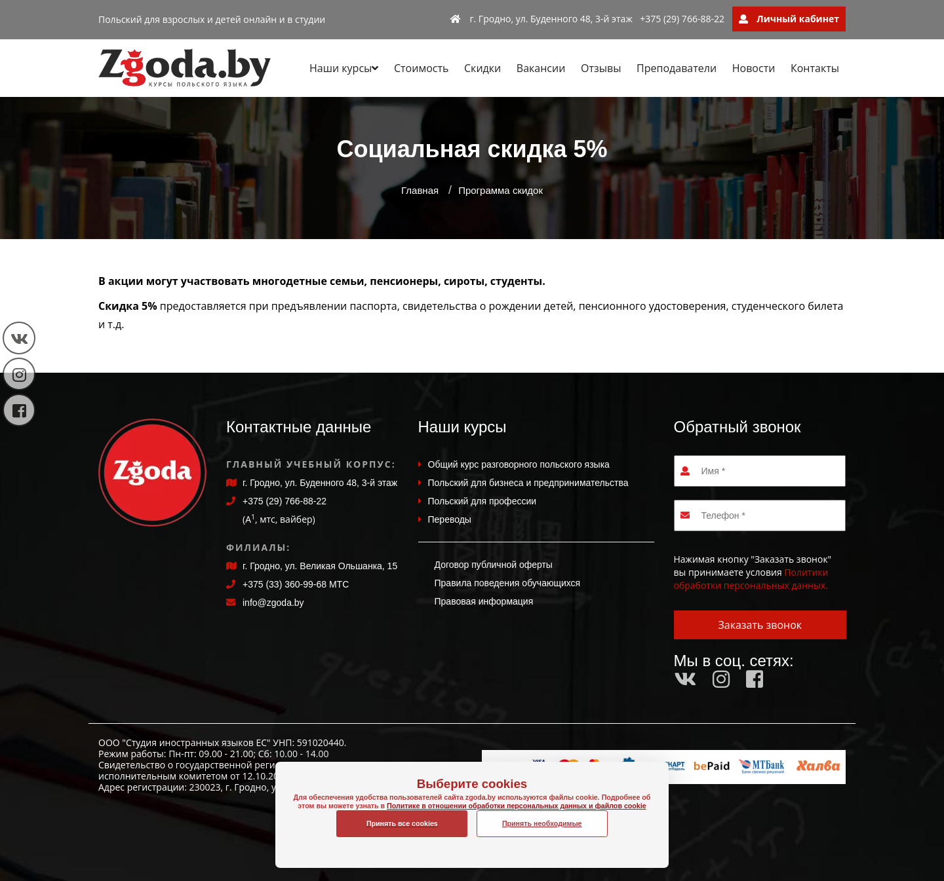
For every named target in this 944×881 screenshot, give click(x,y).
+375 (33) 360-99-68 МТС (296, 584)
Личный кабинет (789, 18)
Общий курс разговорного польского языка (519, 464)
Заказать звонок (760, 625)
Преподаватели (677, 68)
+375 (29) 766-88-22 (682, 18)
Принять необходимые (542, 823)
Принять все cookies (402, 823)
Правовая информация (484, 601)
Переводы (449, 519)
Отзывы (601, 68)
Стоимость (421, 68)
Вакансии (541, 68)
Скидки (482, 68)
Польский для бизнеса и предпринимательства (528, 483)
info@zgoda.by (273, 602)
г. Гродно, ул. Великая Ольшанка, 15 (320, 566)
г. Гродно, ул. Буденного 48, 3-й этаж (541, 18)
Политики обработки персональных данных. (751, 578)
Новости (754, 68)
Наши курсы (343, 68)
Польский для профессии (482, 501)
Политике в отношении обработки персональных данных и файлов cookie (472, 819)
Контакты (815, 68)
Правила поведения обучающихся (508, 583)
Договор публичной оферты (494, 564)
